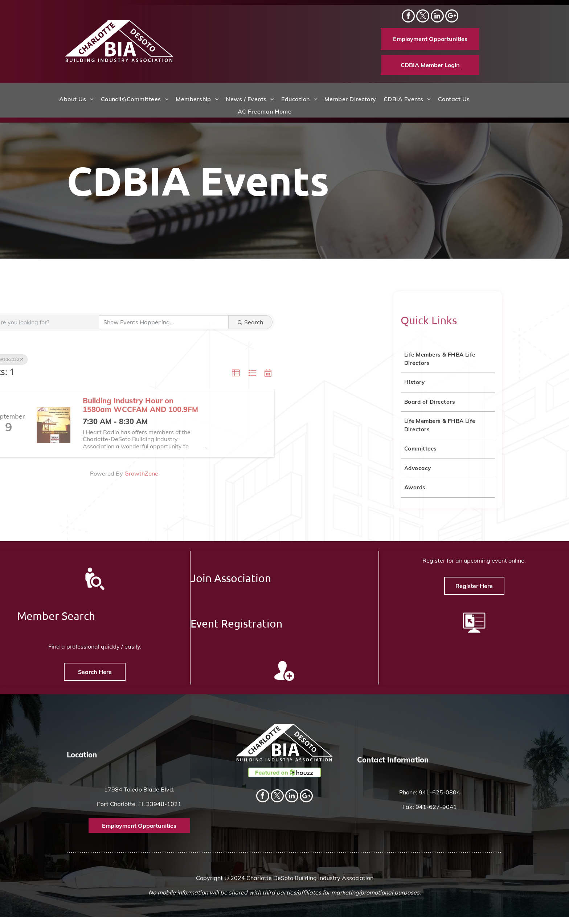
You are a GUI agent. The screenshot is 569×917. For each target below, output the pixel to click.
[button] (112, 373)
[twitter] (422, 16)
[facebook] (408, 16)
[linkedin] (437, 16)
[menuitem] (76, 99)
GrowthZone (17, 473)
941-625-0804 (439, 792)
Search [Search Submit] (126, 322)
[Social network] (451, 16)
